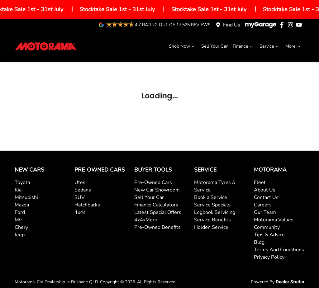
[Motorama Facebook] (283, 25)
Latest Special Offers (157, 212)
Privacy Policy (269, 257)
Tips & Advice (269, 234)
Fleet (260, 182)
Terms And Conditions (279, 249)
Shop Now (182, 46)
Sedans (82, 189)
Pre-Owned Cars (153, 182)
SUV (79, 197)
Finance (244, 46)
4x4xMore (145, 219)
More (293, 46)
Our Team (265, 212)
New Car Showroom (157, 189)
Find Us (231, 24)
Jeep (20, 234)
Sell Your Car (214, 46)
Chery (21, 227)
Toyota (22, 182)
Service (269, 46)
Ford (20, 212)
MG (19, 219)
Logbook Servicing (214, 212)
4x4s (80, 212)
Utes (79, 182)
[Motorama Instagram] (292, 25)
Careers (263, 204)
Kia (18, 189)
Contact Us (266, 197)
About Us (264, 189)
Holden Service (211, 227)
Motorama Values (273, 219)
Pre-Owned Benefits (157, 227)
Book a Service (210, 197)
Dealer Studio (290, 282)
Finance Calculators (156, 204)
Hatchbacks (87, 204)
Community (267, 227)
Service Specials (212, 204)
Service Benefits (212, 219)
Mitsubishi (26, 197)
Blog (259, 242)
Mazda (22, 204)
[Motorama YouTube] (300, 25)
